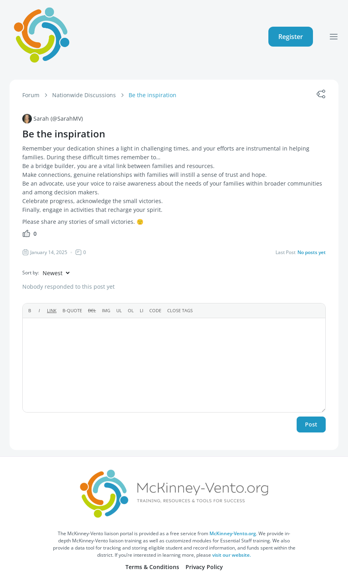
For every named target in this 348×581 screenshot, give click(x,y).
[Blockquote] (72, 310)
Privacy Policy (204, 567)
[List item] (142, 310)
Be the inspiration (152, 95)
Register (290, 36)
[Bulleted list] (119, 310)
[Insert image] (106, 310)
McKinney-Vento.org (232, 533)
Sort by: (30, 272)
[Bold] (30, 310)
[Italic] (39, 310)
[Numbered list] (131, 310)
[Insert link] (52, 310)
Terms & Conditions (152, 567)
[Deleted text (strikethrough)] (92, 310)
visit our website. (231, 555)
